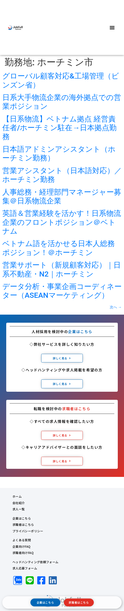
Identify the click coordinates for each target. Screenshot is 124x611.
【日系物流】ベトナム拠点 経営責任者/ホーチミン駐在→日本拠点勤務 (59, 127)
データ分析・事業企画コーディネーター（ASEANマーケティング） (62, 291)
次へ (116, 307)
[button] (112, 28)
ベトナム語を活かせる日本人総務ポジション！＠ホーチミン (58, 248)
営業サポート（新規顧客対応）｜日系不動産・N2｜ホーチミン (61, 269)
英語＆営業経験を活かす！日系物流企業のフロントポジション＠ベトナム (61, 222)
